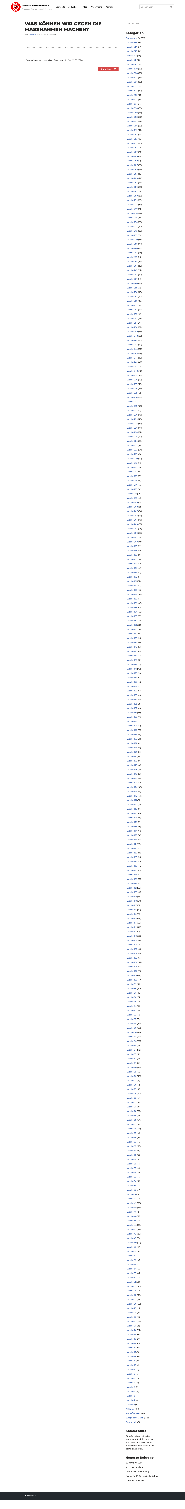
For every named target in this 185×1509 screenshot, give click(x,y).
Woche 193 (132, 576)
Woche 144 (132, 792)
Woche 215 (132, 483)
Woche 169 (132, 682)
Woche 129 (132, 858)
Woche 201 (132, 541)
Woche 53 (131, 1193)
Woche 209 (132, 505)
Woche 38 (132, 1259)
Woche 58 (131, 1171)
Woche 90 (132, 1030)
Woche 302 (132, 100)
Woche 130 (132, 854)
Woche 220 (132, 461)
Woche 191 (132, 585)
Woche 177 (132, 646)
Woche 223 (132, 448)
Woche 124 (132, 880)
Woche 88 (132, 1039)
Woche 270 (132, 241)
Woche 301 (132, 104)
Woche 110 (132, 942)
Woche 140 (132, 810)
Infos (84, 7)
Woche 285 (132, 175)
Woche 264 (132, 267)
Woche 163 (132, 708)
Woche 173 (132, 664)
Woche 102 (132, 977)
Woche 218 (132, 470)
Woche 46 (132, 1224)
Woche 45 (131, 1228)
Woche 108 (132, 951)
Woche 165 (132, 699)
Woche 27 (131, 1308)
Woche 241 (132, 369)
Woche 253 (132, 316)
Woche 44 (132, 1233)
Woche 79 (131, 1078)
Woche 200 (132, 545)
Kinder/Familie (133, 1422)
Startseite (60, 7)
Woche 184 (132, 616)
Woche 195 (132, 567)
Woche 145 (132, 788)
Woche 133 (132, 840)
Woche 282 (132, 188)
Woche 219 (132, 466)
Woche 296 (132, 126)
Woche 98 (132, 995)
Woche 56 (131, 1180)
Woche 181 (132, 629)
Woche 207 (132, 514)
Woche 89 (132, 1034)
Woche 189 (132, 593)
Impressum (30, 1504)
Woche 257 (132, 298)
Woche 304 (132, 91)
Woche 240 (132, 373)
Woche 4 (131, 1400)
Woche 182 (132, 624)
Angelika (32, 35)
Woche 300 (132, 109)
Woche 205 (132, 523)
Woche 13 (131, 1360)
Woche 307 (132, 78)
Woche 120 (132, 898)
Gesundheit (131, 1431)
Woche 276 (132, 214)
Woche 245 (132, 351)
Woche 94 (132, 1012)
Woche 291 (132, 148)
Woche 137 (132, 823)
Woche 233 (132, 404)
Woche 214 (132, 488)
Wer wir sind (96, 7)
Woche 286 (132, 170)
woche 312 (132, 56)
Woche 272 (132, 232)
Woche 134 (132, 836)
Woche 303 (132, 95)
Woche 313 (132, 51)
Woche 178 (132, 642)
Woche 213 (132, 492)
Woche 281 (132, 192)
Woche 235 (132, 395)
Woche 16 (131, 1356)
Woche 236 (132, 391)
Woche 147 (132, 779)
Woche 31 (131, 1290)
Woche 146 (132, 783)
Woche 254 (132, 311)
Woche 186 (132, 607)
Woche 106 (132, 959)
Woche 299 (132, 113)
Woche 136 (132, 827)
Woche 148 (132, 774)
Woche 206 (132, 519)
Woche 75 (131, 1096)
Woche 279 (132, 201)
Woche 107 (132, 955)
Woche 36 (131, 1268)
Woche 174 (132, 660)
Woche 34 (132, 1277)
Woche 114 (132, 924)
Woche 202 (132, 536)
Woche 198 (132, 554)
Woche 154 (132, 748)
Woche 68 (132, 1127)
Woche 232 (132, 408)
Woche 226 (132, 435)
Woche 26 (131, 1312)
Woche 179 (132, 638)
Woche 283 (132, 184)
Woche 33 (131, 1281)
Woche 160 (132, 721)
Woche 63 (131, 1149)
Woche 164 (132, 704)
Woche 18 (131, 1347)
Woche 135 (132, 832)
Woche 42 (132, 1241)
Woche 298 (132, 118)
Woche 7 (131, 1387)
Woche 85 (131, 1052)
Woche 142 (132, 801)
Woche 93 (131, 1017)
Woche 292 (132, 144)
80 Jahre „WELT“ (134, 1472)
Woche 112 (132, 933)
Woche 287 (132, 166)
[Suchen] (154, 7)
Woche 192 (132, 580)
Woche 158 (132, 730)
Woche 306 (132, 82)
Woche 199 (132, 550)
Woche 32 (131, 1286)
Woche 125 (132, 876)
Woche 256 (132, 303)
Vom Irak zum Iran (134, 1476)
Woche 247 (132, 342)
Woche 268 (132, 250)
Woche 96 (131, 1003)
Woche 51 (131, 1202)
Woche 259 (132, 289)
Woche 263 (132, 272)
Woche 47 (131, 1219)
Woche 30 (132, 1294)
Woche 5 (131, 1396)
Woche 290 (132, 153)
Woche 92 (131, 1021)
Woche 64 (132, 1144)
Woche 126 (132, 871)
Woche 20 (132, 1338)
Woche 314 (132, 47)
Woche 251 (132, 325)
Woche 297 (132, 122)
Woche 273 (132, 228)
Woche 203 (132, 532)
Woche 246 (132, 347)
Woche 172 (132, 669)
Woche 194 (132, 571)
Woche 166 (132, 695)
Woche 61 (131, 1158)
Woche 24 (132, 1321)
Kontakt (110, 7)
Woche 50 (131, 1206)
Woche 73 (131, 1105)
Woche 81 (131, 1070)
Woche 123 (132, 884)
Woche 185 (132, 611)
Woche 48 (132, 1215)
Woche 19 (131, 1343)
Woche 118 (132, 906)
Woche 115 (132, 920)
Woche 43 (132, 1237)
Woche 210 (132, 501)
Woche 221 (132, 457)
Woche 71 (131, 1114)
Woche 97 (131, 999)
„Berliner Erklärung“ (135, 1489)
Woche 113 (132, 929)
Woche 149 (132, 770)
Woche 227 (132, 430)
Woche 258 (132, 294)
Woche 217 (132, 474)
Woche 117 (132, 911)
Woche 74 (131, 1100)
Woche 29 (131, 1299)
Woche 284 (132, 179)
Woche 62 (131, 1153)
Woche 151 (132, 761)
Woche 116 (132, 915)
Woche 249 (132, 333)
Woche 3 (131, 1405)
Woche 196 (132, 563)
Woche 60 (132, 1162)
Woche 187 (132, 602)
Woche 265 (132, 263)
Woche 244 (132, 355)
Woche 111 (131, 937)
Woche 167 (132, 691)
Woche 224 (132, 444)
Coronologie (132, 38)
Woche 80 (132, 1074)
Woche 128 (132, 862)
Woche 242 (132, 364)
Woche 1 (131, 1413)
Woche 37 (131, 1263)
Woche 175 (132, 655)
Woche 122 (132, 889)
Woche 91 (131, 1025)
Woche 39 (131, 1255)
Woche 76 (131, 1092)
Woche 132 (132, 845)
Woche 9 (131, 1378)
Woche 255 (132, 307)
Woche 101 (132, 981)
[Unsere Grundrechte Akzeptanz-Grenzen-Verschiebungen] (31, 7)
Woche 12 (131, 1365)
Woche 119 (132, 902)
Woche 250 (132, 329)
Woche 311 (132, 60)
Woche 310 (132, 65)
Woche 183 (132, 620)
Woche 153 (132, 752)
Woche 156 (132, 739)
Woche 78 (132, 1083)
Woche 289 (132, 157)
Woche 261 (132, 281)
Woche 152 (132, 757)
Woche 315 (132, 43)
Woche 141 (132, 805)
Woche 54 (131, 1189)
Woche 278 (132, 206)
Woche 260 (132, 285)
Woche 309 (132, 69)
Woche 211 (132, 497)
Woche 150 (132, 765)
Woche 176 (132, 651)
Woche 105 (132, 964)
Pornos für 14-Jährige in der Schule (142, 1485)
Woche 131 (132, 849)
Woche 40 (132, 1250)
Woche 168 (132, 686)
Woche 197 (132, 558)
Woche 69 (131, 1122)
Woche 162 (132, 712)
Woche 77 (131, 1087)
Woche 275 (132, 219)
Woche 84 (132, 1056)
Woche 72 (131, 1109)
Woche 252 (132, 320)
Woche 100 (132, 986)
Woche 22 (131, 1330)
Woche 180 (132, 633)
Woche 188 (132, 598)
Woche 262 (132, 276)
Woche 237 (132, 386)
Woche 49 (132, 1211)
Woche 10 (131, 1374)
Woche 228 (132, 426)
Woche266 (132, 259)
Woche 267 (132, 254)
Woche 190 (132, 589)
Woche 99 (131, 990)
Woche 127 (132, 867)
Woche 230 (132, 417)
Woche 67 (131, 1131)
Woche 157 (132, 735)
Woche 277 (132, 210)
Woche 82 (132, 1065)
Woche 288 (132, 162)
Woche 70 (132, 1118)
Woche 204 (132, 527)
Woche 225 (132, 439)
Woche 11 (131, 1369)
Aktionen (130, 1418)
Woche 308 (132, 73)
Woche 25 (131, 1316)
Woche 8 (131, 1382)
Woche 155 (132, 743)
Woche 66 (131, 1136)
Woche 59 (131, 1167)
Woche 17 (131, 1352)
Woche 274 (132, 223)
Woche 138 (132, 818)
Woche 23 (131, 1325)
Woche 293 (132, 140)
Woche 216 (132, 479)
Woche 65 (131, 1140)
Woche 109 (132, 946)
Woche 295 (132, 131)
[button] (78, 6)
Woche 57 (131, 1175)
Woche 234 (132, 400)
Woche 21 (131, 1334)
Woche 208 (132, 510)
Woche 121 (132, 893)
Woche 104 (132, 968)
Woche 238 (132, 382)
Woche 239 (132, 378)
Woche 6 (131, 1391)
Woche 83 (132, 1061)
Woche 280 (132, 197)
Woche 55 (131, 1184)
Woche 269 (132, 245)
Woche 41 (131, 1246)
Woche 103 (132, 973)
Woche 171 (132, 673)
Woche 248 (132, 338)
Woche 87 (132, 1043)
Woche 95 (131, 1008)
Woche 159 (132, 726)
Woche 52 (131, 1197)
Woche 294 (132, 135)
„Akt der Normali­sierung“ (138, 1481)
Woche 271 (132, 236)
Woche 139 (132, 814)
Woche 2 (131, 1409)
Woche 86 (132, 1048)
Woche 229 (132, 422)
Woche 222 (132, 452)
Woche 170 (132, 677)
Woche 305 (132, 87)
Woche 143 (132, 796)
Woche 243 (132, 360)
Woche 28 (132, 1303)
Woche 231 (132, 413)
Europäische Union (135, 1427)
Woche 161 (132, 717)
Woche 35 (131, 1272)
